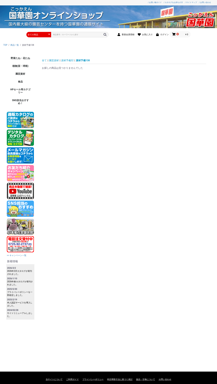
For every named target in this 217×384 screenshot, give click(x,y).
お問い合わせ (165, 379)
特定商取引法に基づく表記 (119, 379)
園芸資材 (20, 73)
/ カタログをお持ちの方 (173, 2)
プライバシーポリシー (93, 379)
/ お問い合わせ (205, 2)
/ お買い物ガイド (155, 2)
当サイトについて (54, 379)
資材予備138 (83, 60)
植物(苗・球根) (20, 66)
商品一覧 (14, 45)
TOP (5, 45)
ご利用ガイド (72, 379)
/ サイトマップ (191, 2)
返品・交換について (145, 379)
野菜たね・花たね (20, 58)
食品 (20, 81)
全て (44, 60)
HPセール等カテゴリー (20, 91)
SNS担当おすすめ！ (20, 102)
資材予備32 (67, 60)
